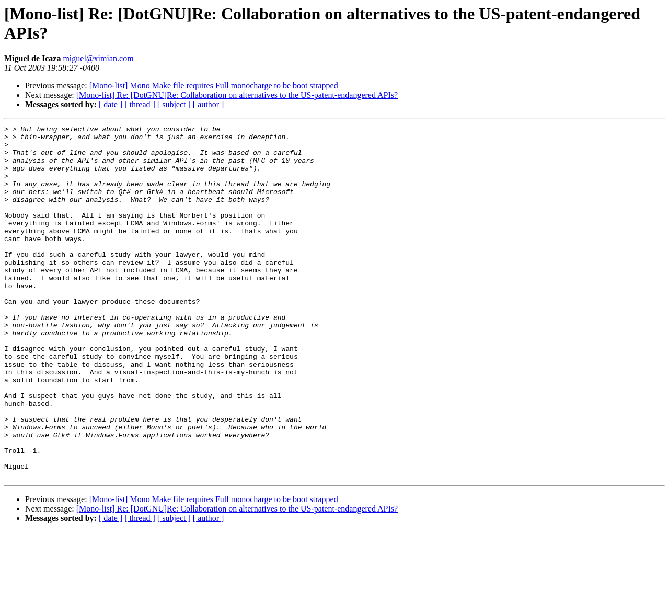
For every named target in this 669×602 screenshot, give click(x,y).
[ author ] (208, 104)
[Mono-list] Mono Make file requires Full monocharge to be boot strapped (213, 85)
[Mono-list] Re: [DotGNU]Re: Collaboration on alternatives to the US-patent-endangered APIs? (237, 94)
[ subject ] (174, 104)
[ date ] (110, 104)
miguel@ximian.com (98, 58)
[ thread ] (139, 104)
